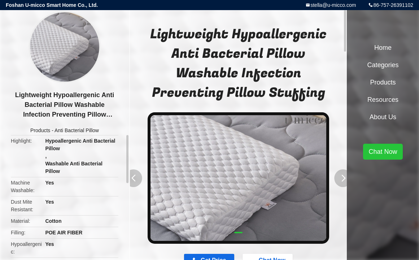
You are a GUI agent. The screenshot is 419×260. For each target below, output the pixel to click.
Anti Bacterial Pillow (76, 130)
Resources (382, 99)
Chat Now (382, 151)
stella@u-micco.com (333, 5)
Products (40, 130)
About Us (383, 117)
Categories (382, 65)
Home (383, 47)
